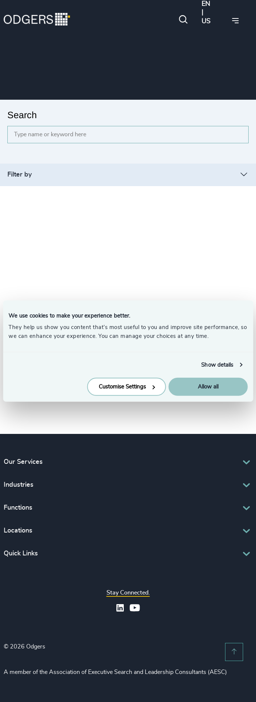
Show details (217, 364)
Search (22, 115)
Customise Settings (127, 387)
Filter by (19, 174)
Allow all (208, 387)
